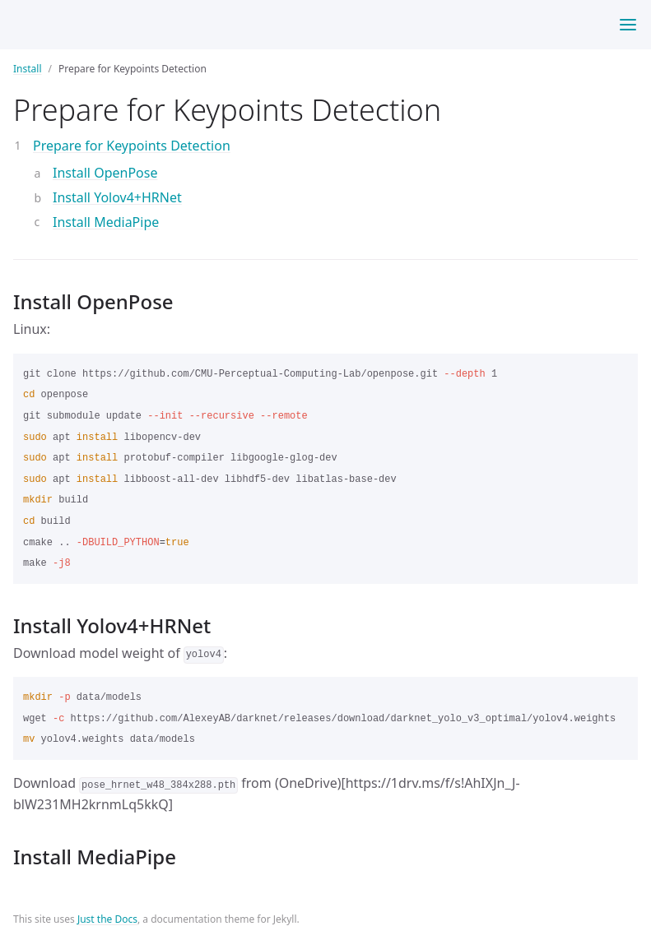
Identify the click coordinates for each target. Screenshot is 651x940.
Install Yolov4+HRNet (117, 197)
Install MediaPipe (106, 222)
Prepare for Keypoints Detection (131, 146)
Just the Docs (107, 919)
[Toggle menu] (628, 24)
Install (27, 69)
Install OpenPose (105, 173)
